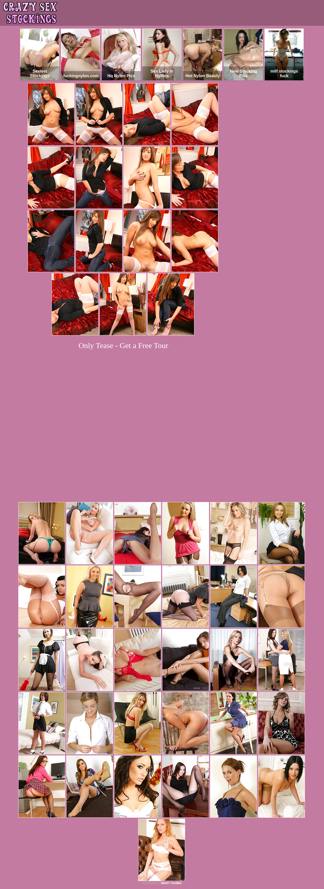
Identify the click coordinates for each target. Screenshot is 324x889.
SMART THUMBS (171, 813)
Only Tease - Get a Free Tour (123, 345)
